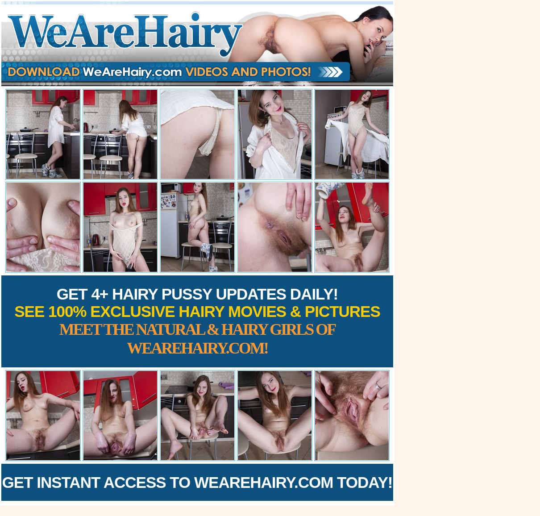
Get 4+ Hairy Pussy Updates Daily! (197, 321)
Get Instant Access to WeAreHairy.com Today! (197, 482)
